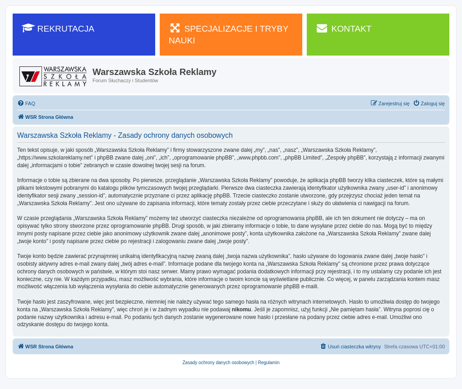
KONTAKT (344, 28)
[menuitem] (26, 103)
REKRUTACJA (58, 28)
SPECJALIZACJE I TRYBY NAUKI (228, 34)
